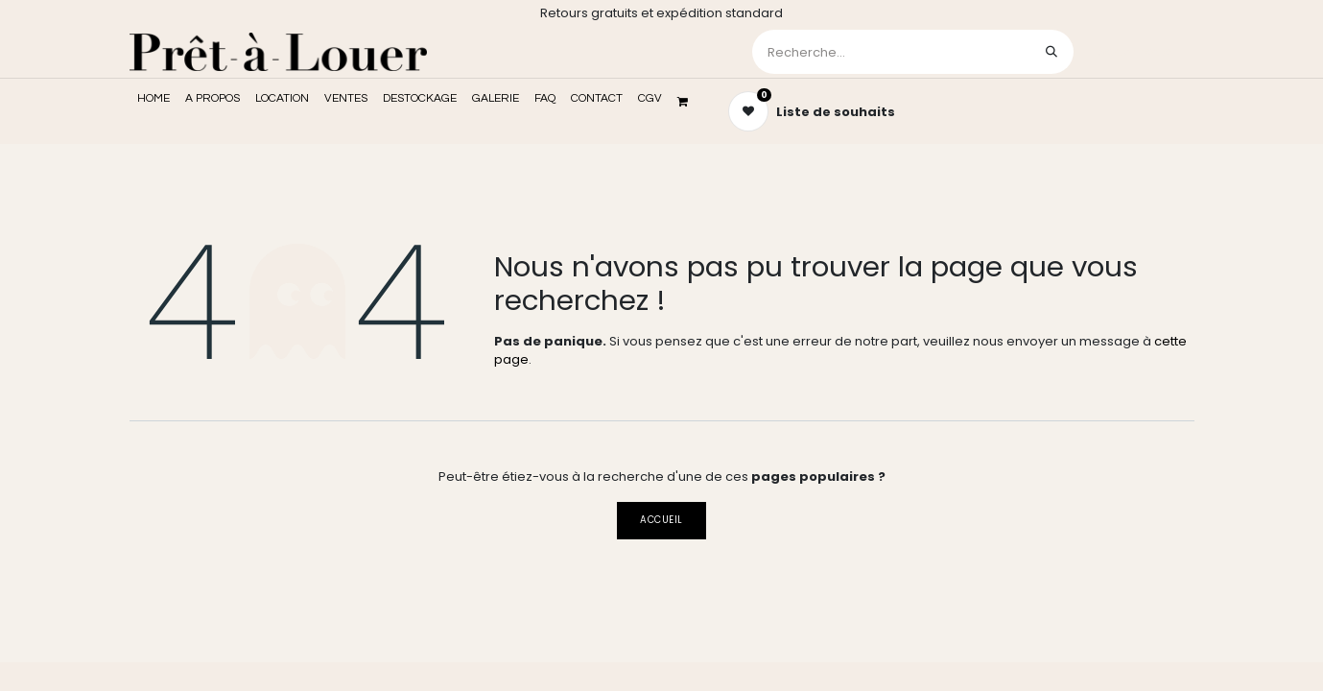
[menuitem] (153, 99)
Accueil (661, 519)
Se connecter (1136, 51)
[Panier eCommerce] (689, 102)
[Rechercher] (1051, 52)
